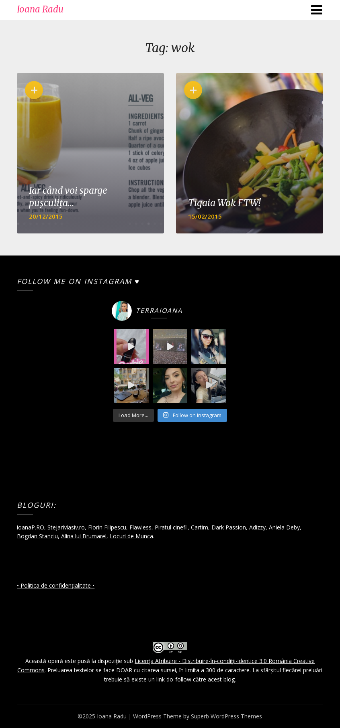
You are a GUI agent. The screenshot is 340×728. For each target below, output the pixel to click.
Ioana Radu (40, 9)
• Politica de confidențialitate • (55, 585)
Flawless (140, 527)
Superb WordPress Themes (226, 716)
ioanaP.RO (30, 527)
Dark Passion (228, 527)
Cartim (199, 527)
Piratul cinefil (171, 527)
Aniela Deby (284, 527)
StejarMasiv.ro (66, 527)
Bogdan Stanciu (37, 536)
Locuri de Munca (131, 536)
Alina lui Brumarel (84, 536)
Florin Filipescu (107, 527)
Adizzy (257, 527)
